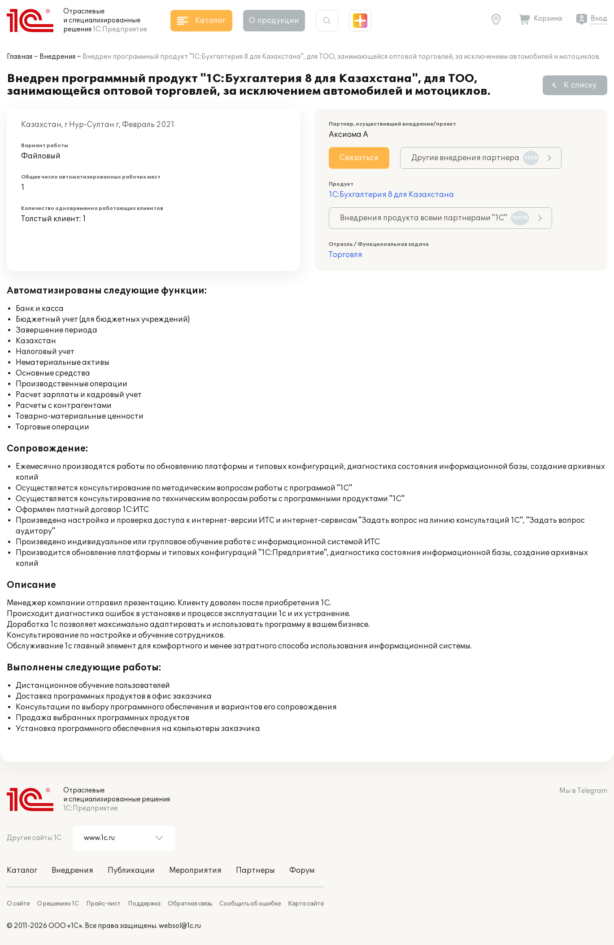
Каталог (22, 870)
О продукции (274, 20)
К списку (580, 85)
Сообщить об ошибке (250, 903)
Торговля (345, 254)
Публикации (131, 870)
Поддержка (144, 903)
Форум (301, 870)
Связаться (359, 157)
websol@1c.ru (180, 926)
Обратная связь (190, 903)
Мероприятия (195, 870)
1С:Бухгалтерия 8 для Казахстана (391, 194)
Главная (19, 57)
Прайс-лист (103, 903)
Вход (599, 18)
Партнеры (255, 870)
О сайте (18, 903)
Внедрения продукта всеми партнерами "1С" (434, 218)
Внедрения (57, 57)
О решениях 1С (58, 903)
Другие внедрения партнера (475, 158)
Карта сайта (306, 903)
